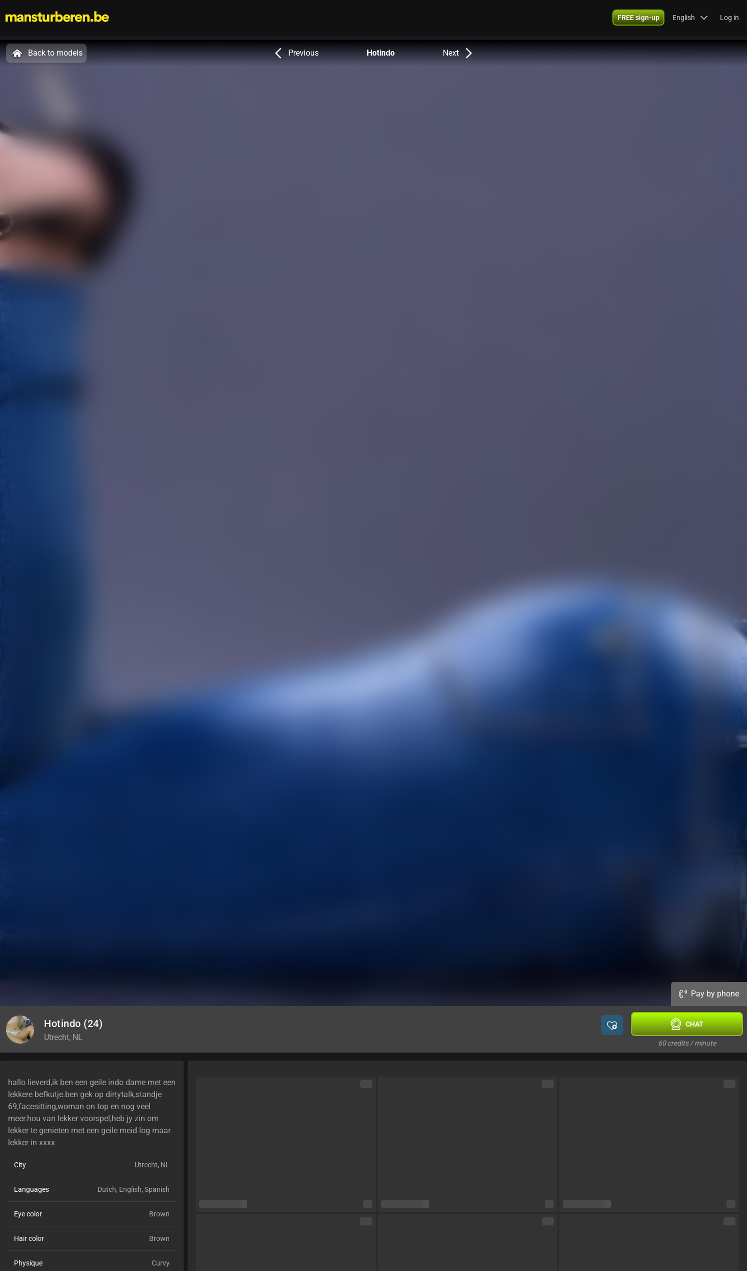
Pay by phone (709, 993)
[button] (690, 20)
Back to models (46, 53)
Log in (729, 20)
